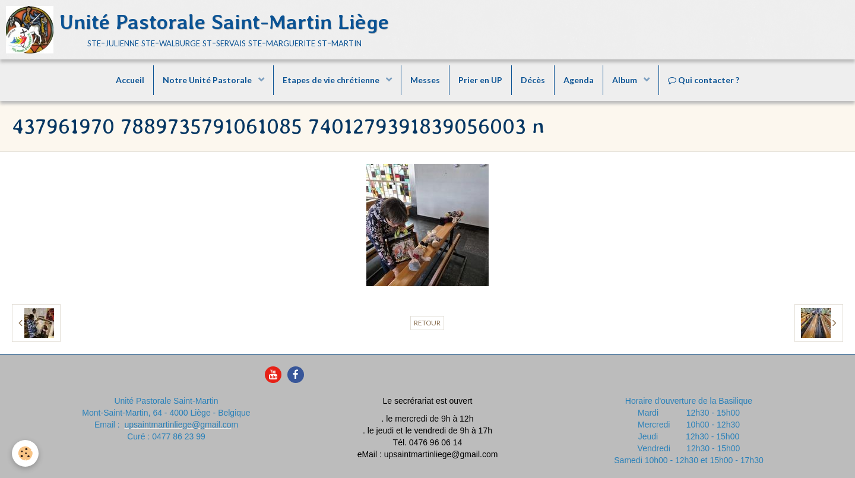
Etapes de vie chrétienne (332, 80)
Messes (425, 80)
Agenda (578, 80)
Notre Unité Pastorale (208, 80)
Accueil (130, 80)
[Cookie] (25, 453)
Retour (427, 322)
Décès (533, 80)
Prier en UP (480, 80)
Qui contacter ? (703, 80)
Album (625, 80)
